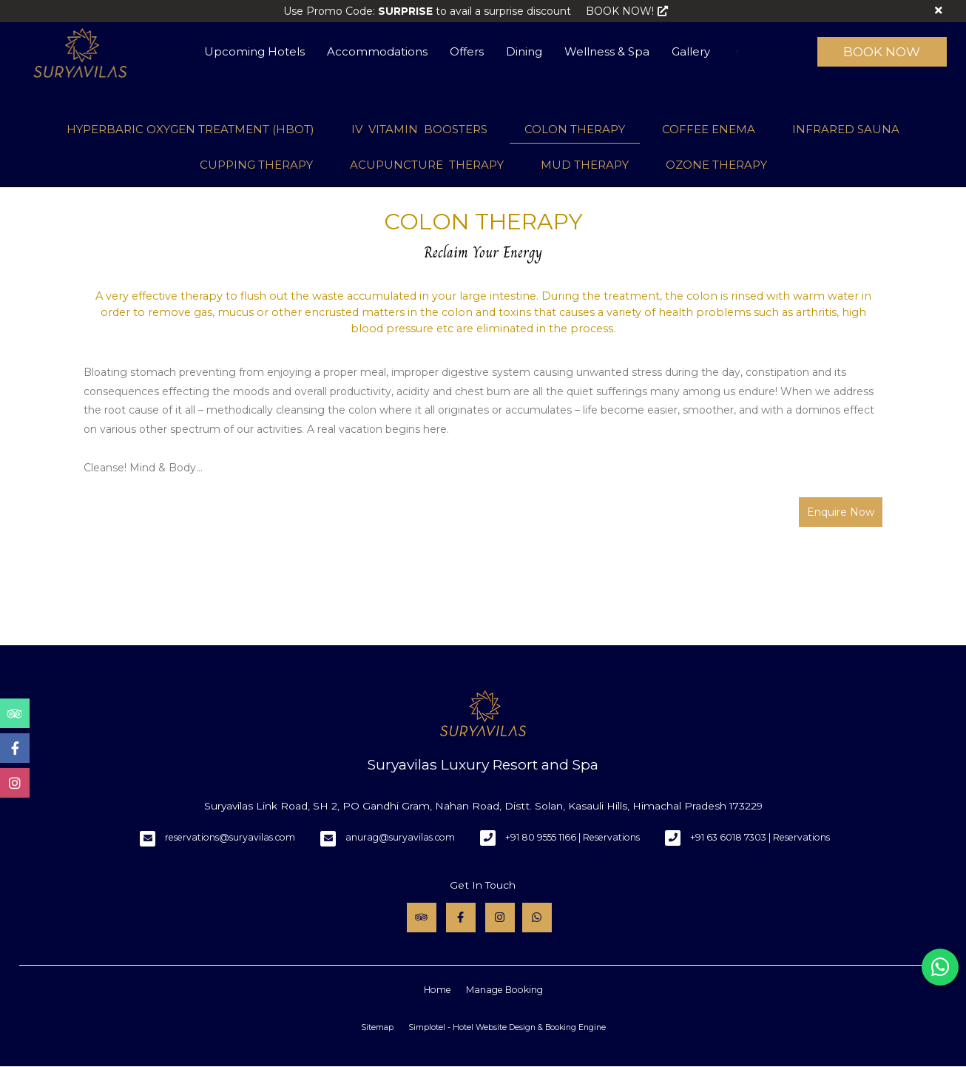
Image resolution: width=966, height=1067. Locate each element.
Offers (467, 51)
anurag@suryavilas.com (400, 837)
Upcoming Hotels (254, 51)
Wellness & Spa (606, 51)
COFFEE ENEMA (708, 129)
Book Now (881, 51)
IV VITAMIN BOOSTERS (419, 129)
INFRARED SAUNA (845, 129)
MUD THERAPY (585, 165)
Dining (524, 51)
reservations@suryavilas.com (230, 837)
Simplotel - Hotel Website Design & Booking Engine (507, 1027)
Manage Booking (504, 989)
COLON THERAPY (574, 129)
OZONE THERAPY (716, 165)
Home (437, 989)
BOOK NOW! (627, 11)
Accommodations (377, 51)
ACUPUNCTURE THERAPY (427, 165)
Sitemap (377, 1027)
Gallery (691, 51)
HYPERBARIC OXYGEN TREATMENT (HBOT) (190, 129)
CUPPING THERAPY (256, 165)
